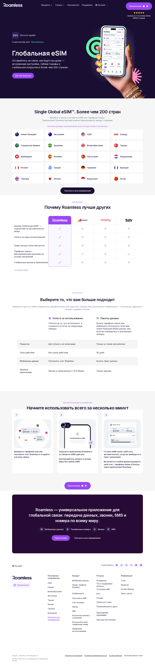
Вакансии (125, 585)
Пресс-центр (126, 593)
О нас (123, 581)
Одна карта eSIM (79, 598)
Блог (98, 594)
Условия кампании (115, 656)
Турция (51, 600)
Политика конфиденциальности (95, 656)
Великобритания (55, 592)
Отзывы (100, 598)
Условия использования (73, 656)
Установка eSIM (103, 589)
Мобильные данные (80, 581)
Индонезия (52, 613)
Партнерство (73, 5)
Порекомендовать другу (107, 606)
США (50, 583)
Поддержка (101, 581)
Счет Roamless (78, 602)
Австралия (52, 596)
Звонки (75, 607)
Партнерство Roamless (106, 620)
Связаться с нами (104, 602)
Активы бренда (127, 589)
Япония (51, 604)
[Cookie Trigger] (133, 656)
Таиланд (51, 609)
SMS (74, 611)
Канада (51, 587)
